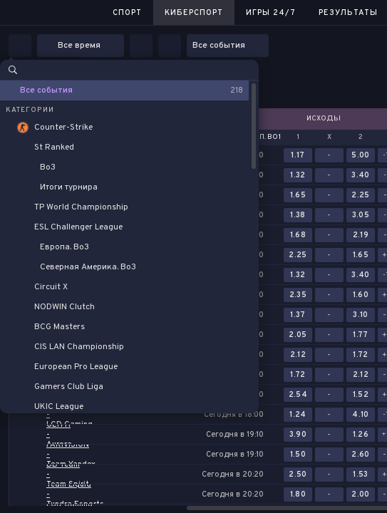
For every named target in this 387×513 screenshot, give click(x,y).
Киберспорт (194, 13)
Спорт (127, 13)
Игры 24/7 (271, 13)
